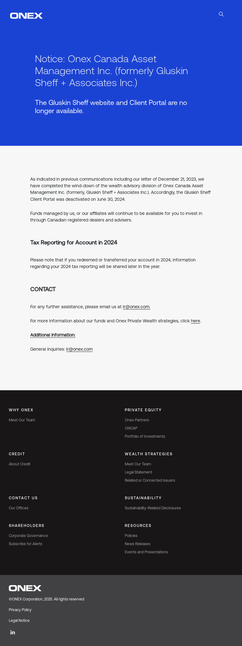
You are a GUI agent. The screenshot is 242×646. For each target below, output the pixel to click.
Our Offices (18, 508)
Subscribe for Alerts (25, 544)
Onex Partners (137, 420)
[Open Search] (221, 15)
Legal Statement (138, 472)
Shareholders (26, 525)
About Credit (19, 464)
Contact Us (23, 498)
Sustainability (143, 498)
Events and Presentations (146, 552)
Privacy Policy (20, 610)
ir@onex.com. (136, 306)
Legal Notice (19, 620)
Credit (17, 454)
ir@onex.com (79, 349)
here (195, 320)
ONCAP (131, 428)
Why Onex (21, 410)
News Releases (137, 544)
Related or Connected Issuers (150, 480)
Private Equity (143, 410)
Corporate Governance (28, 536)
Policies (131, 536)
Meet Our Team (22, 420)
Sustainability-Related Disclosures (153, 508)
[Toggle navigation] (231, 15)
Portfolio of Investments (145, 436)
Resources (138, 525)
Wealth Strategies (149, 454)
